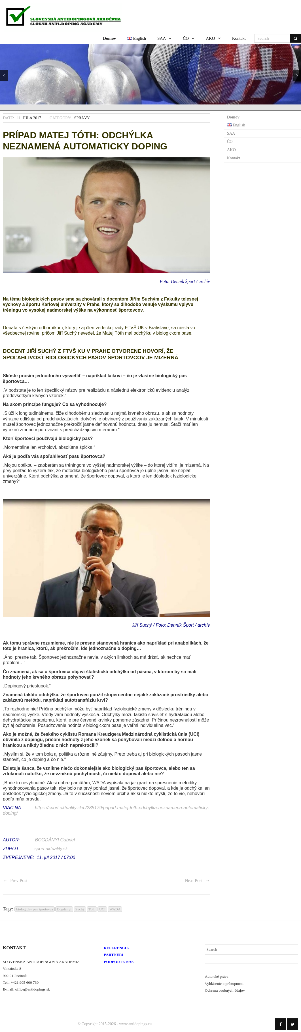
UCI (102, 909)
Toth (91, 909)
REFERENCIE (116, 947)
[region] (150, 74)
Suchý (80, 909)
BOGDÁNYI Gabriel (55, 839)
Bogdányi (64, 909)
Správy (82, 117)
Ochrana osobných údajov (225, 990)
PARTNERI (113, 954)
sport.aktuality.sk (51, 848)
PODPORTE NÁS (118, 961)
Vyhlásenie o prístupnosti (224, 983)
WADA (114, 909)
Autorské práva (216, 976)
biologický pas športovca (34, 909)
